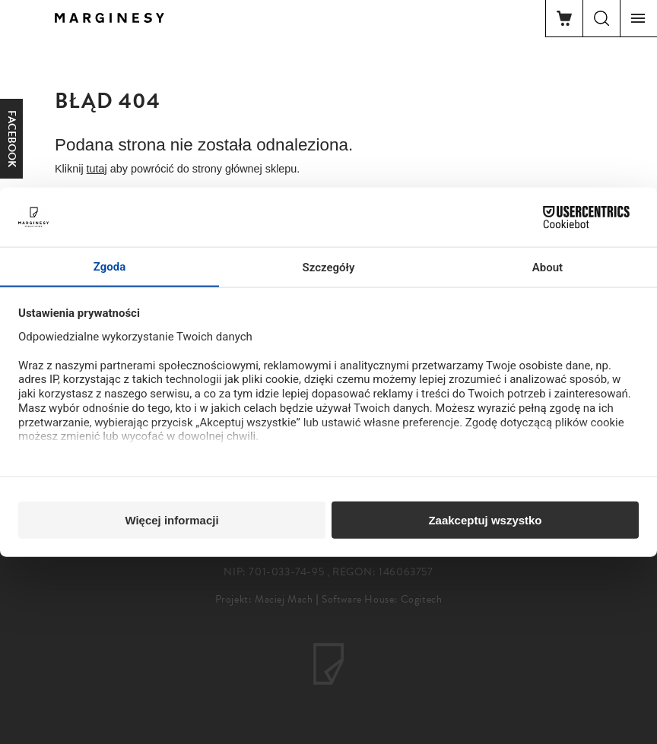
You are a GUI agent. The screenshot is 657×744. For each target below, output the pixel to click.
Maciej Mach (284, 599)
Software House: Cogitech (382, 599)
